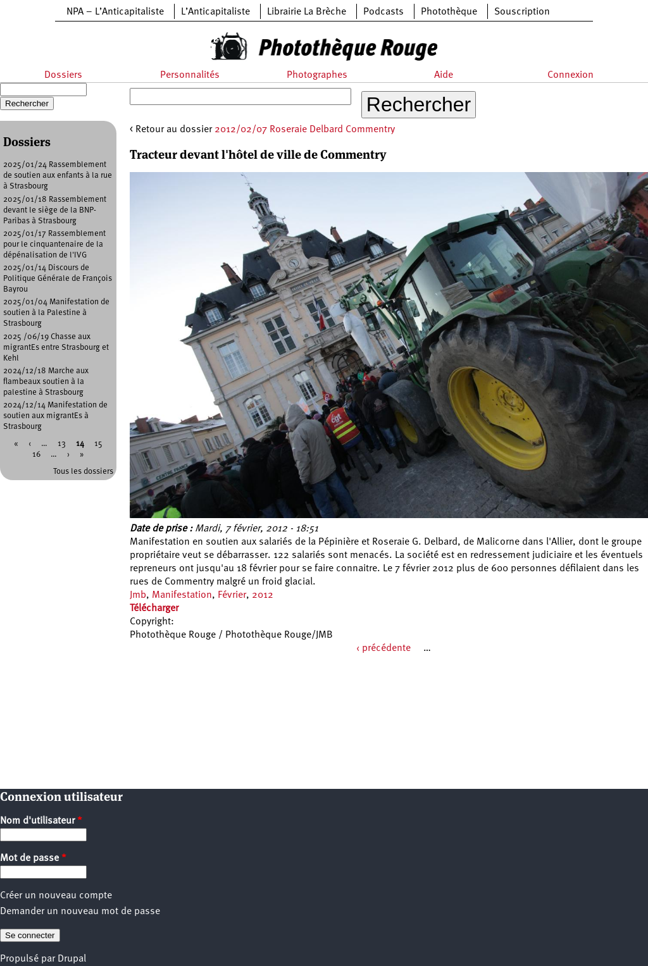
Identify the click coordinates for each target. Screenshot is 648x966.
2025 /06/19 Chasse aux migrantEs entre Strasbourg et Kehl (56, 347)
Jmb (138, 595)
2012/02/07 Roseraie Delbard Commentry (305, 130)
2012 (262, 595)
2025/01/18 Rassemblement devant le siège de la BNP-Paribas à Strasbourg (54, 210)
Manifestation (182, 595)
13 (62, 444)
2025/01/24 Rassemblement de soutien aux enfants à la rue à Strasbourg (57, 175)
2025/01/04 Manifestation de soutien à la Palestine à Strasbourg (56, 313)
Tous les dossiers (83, 472)
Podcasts (383, 12)
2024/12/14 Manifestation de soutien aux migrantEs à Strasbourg (55, 416)
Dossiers (63, 75)
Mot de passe (33, 858)
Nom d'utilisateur (41, 821)
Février (232, 595)
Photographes (317, 75)
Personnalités (190, 75)
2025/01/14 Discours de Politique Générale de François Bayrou (57, 279)
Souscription (522, 12)
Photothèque (449, 12)
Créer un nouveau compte (56, 896)
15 (98, 444)
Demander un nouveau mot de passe (80, 912)
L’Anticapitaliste (215, 12)
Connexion (570, 75)
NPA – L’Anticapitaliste (115, 12)
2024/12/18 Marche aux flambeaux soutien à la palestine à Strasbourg (46, 382)
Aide (443, 75)
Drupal (72, 959)
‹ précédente (383, 648)
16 (36, 454)
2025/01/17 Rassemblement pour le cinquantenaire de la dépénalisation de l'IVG (54, 244)
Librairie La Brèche (306, 12)
